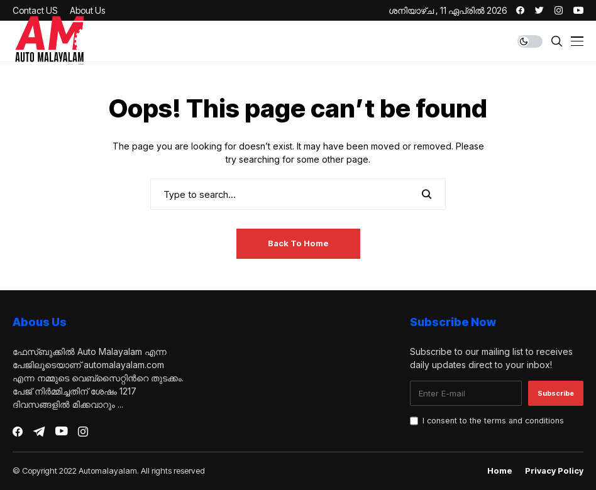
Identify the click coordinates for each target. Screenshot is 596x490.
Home (499, 471)
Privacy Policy (554, 471)
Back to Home (298, 243)
